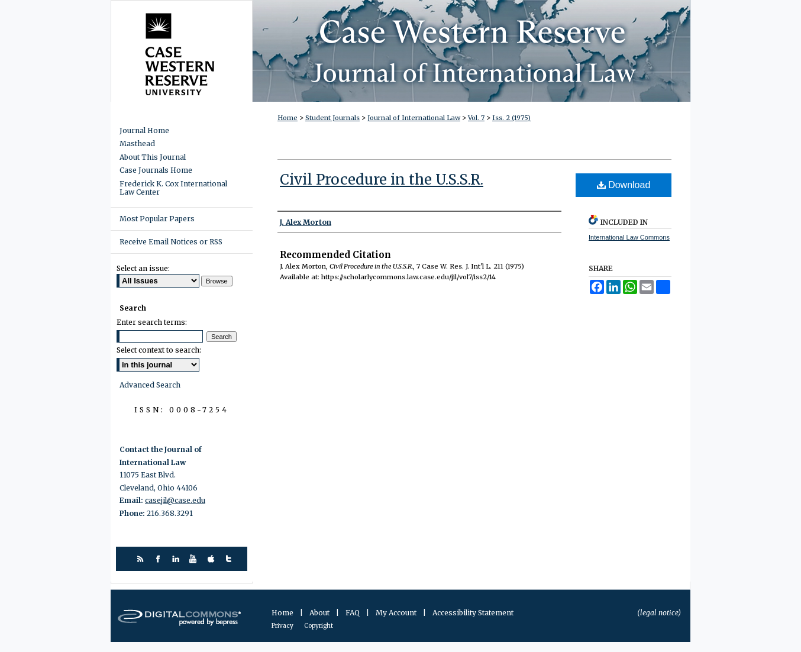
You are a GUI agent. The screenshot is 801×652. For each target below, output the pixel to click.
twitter (230, 559)
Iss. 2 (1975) (511, 118)
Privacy (283, 626)
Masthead (137, 144)
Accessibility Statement (472, 612)
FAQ (353, 612)
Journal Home (144, 131)
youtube (195, 559)
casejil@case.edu (175, 500)
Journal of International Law (413, 118)
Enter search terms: (152, 322)
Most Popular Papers (157, 218)
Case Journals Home (155, 170)
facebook (159, 559)
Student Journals (332, 118)
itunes (213, 559)
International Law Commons (629, 237)
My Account (397, 612)
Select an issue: (143, 268)
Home (287, 118)
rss (142, 559)
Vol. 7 (476, 118)
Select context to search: (159, 350)
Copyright (318, 626)
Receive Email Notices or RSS (170, 241)
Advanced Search (149, 384)
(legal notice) (659, 612)
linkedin (177, 559)
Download (624, 185)
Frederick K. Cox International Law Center (173, 188)
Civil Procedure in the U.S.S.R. (381, 179)
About (320, 612)
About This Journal (152, 157)
